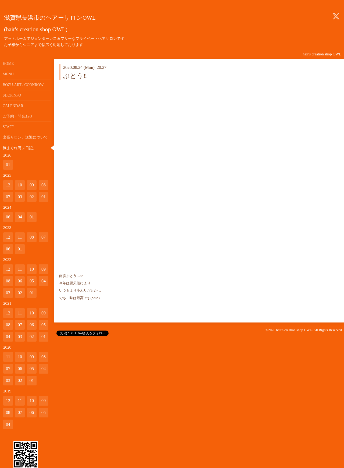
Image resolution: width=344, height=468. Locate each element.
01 (8, 164)
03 (20, 196)
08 (43, 185)
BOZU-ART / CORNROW (23, 85)
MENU (8, 74)
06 (8, 217)
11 (20, 237)
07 (8, 196)
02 (32, 196)
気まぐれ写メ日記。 (20, 148)
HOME (8, 64)
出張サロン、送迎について (25, 137)
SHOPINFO (12, 95)
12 (8, 185)
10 (20, 185)
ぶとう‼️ (75, 75)
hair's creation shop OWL (294, 330)
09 (32, 185)
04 (20, 217)
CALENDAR (13, 106)
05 (32, 281)
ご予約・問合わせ (18, 116)
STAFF (8, 127)
